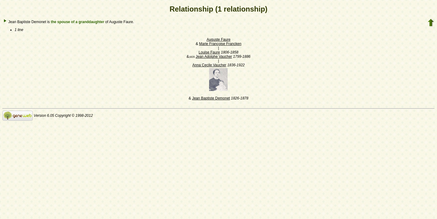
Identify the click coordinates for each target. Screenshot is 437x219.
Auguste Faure (219, 39)
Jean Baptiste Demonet (211, 98)
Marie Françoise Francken (220, 44)
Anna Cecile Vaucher (209, 65)
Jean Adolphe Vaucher (214, 56)
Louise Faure (209, 52)
